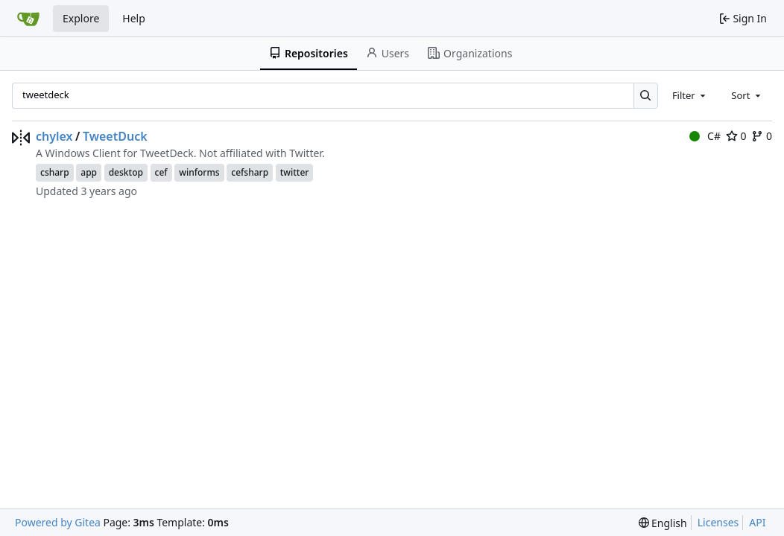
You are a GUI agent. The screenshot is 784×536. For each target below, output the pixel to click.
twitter (294, 172)
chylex (54, 136)
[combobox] (690, 95)
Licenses (718, 522)
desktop (126, 172)
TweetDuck (115, 136)
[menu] (663, 523)
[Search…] (645, 96)
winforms (199, 172)
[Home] (28, 18)
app (88, 172)
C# (705, 136)
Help (133, 18)
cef (161, 172)
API (757, 522)
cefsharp (249, 172)
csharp (54, 172)
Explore (81, 18)
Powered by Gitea (58, 522)
